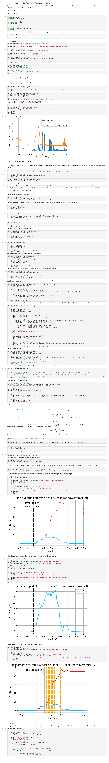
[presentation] (68, 410)
